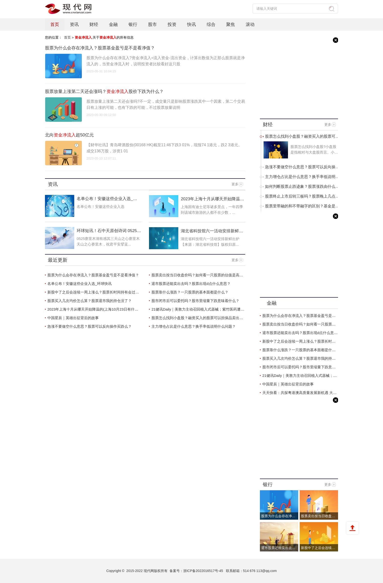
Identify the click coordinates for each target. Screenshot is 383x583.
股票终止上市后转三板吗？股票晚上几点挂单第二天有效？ (302, 196)
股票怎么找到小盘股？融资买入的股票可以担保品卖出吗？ (199, 318)
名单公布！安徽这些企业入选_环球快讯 (79, 283)
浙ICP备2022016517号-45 (203, 571)
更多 (235, 184)
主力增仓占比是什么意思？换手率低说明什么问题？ (193, 326)
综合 (211, 24)
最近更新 (57, 260)
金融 (113, 24)
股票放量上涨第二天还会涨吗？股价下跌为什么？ (104, 91)
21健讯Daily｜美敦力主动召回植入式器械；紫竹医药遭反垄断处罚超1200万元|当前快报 (222, 309)
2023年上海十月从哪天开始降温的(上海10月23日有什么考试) (212, 201)
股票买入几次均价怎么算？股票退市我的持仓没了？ (89, 301)
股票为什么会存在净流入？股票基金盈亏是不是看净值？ (100, 47)
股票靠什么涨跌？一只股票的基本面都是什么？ (189, 292)
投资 (172, 24)
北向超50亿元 (69, 135)
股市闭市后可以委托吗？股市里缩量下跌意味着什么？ (195, 301)
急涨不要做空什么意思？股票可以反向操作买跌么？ (89, 326)
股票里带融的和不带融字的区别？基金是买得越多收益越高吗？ (302, 206)
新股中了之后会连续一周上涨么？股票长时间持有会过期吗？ (96, 292)
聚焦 (230, 24)
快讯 (191, 24)
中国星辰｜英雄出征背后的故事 (73, 318)
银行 (132, 24)
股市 (152, 24)
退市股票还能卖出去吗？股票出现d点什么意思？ (190, 283)
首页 (54, 24)
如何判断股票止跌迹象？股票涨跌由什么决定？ (302, 186)
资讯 (74, 24)
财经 (93, 24)
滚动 (250, 24)
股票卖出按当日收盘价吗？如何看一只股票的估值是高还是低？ (202, 275)
